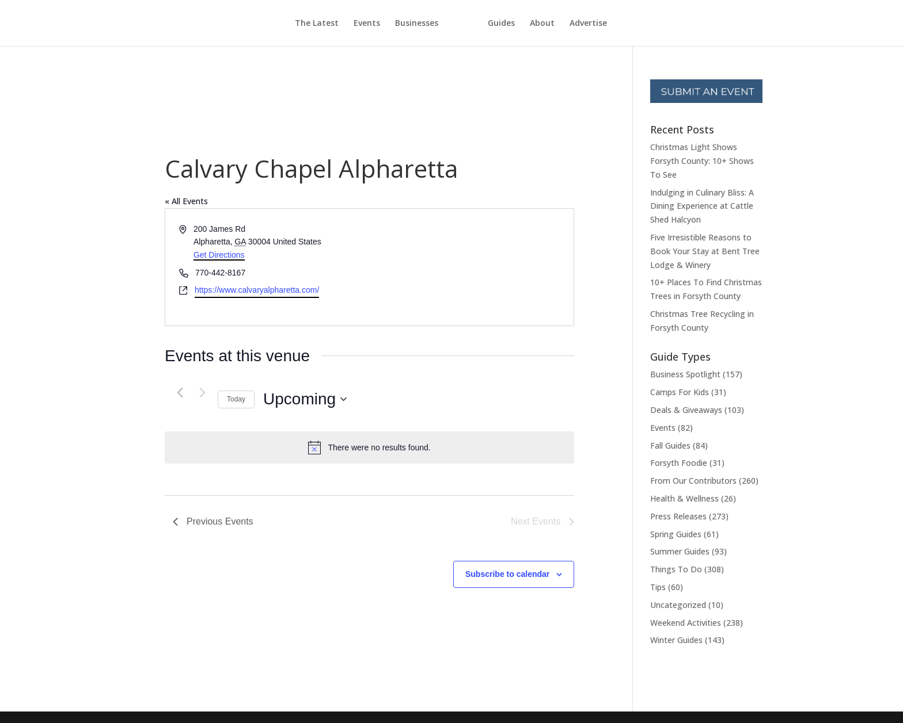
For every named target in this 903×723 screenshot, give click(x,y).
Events (345, 23)
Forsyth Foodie (678, 462)
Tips (658, 587)
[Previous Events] (180, 393)
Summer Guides (679, 551)
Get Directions (219, 254)
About (563, 23)
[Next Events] (202, 393)
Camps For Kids (679, 392)
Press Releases (678, 516)
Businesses (395, 23)
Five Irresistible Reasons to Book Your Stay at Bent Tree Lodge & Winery (705, 251)
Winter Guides (676, 639)
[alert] (369, 447)
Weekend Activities (685, 622)
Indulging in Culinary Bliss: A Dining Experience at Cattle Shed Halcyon (702, 206)
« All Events (186, 201)
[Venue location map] (471, 267)
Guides (522, 23)
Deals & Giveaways (686, 409)
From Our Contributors (693, 480)
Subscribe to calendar (507, 574)
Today (236, 399)
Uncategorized (678, 604)
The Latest (295, 23)
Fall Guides (670, 445)
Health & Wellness (684, 498)
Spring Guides (675, 534)
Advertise (609, 23)
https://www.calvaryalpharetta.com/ (257, 289)
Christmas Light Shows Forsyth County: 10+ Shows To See (702, 160)
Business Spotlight (685, 374)
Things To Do (676, 569)
